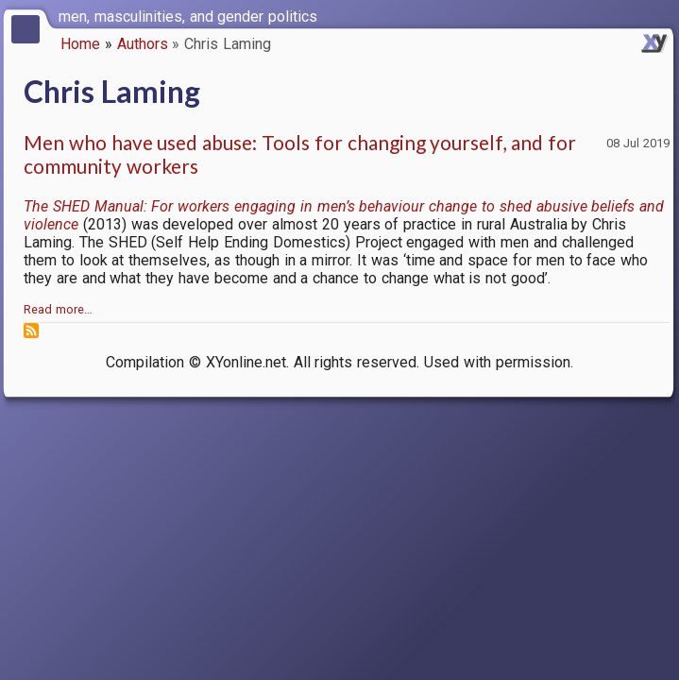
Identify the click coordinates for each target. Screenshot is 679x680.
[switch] (660, 15)
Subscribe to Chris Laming (31, 330)
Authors (142, 44)
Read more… (58, 309)
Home (80, 44)
